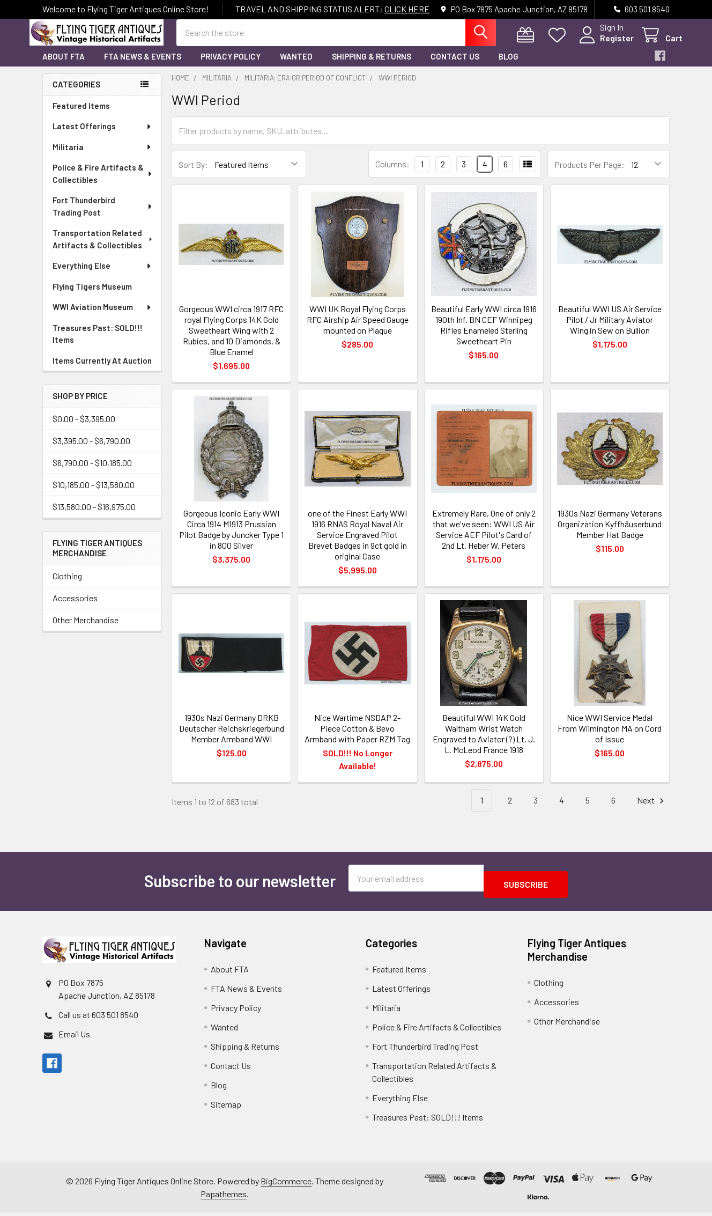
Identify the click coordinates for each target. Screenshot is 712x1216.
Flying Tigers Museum (92, 296)
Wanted (296, 66)
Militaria (102, 156)
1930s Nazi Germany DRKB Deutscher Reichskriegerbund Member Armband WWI (231, 738)
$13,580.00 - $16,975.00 (94, 516)
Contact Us (455, 66)
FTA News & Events (142, 66)
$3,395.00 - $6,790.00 (91, 450)
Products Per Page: (589, 174)
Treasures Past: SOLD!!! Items (98, 344)
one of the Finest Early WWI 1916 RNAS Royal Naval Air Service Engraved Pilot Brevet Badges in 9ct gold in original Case (357, 544)
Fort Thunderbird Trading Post (103, 216)
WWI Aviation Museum (102, 316)
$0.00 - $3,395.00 (84, 428)
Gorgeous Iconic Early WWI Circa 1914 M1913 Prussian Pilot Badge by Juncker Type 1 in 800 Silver (231, 539)
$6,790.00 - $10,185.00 (92, 472)
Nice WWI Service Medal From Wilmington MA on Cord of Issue (610, 738)
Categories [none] (76, 94)
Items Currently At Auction (102, 370)
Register (604, 44)
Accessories (75, 607)
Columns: (392, 173)
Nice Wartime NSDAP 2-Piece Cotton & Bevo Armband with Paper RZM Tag (357, 738)
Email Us (74, 1037)
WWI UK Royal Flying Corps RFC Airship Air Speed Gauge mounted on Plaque (358, 329)
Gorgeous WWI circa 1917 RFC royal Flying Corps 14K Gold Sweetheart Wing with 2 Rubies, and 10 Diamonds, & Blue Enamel (231, 339)
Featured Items (81, 115)
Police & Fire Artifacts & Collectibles (103, 183)
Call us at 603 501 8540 (98, 1018)
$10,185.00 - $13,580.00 (94, 494)
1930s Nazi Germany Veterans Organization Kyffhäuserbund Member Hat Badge (610, 533)
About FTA (63, 66)
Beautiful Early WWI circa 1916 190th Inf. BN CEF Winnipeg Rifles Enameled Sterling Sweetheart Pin (484, 334)
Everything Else (102, 275)
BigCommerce (286, 1184)
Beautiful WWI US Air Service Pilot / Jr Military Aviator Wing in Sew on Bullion (610, 329)
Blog (508, 66)
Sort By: (193, 174)
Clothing (67, 585)
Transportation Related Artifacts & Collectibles (103, 249)
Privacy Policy (231, 66)
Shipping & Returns (371, 66)
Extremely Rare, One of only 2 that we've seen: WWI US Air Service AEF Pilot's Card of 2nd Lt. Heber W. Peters (484, 539)
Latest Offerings (102, 136)
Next (652, 810)
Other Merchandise (85, 629)
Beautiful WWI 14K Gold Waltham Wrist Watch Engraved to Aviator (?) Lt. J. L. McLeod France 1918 (484, 743)
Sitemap (226, 1107)
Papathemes (224, 1197)
